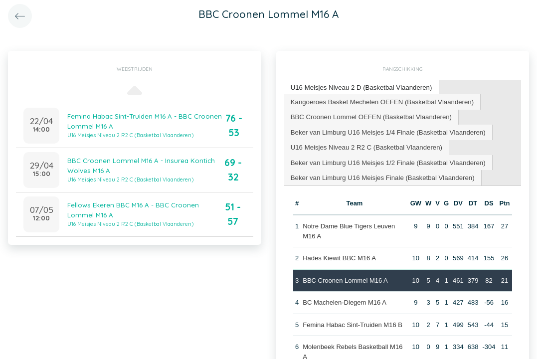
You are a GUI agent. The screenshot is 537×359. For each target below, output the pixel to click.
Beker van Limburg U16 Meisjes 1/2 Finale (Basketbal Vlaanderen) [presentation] (386, 161)
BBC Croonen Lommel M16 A (345, 278)
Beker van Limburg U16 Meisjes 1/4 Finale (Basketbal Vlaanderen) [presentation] (386, 131)
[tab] (360, 87)
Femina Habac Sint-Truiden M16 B (352, 323)
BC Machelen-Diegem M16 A (344, 301)
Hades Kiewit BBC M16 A (339, 256)
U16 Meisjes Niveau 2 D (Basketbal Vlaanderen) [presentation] (360, 87)
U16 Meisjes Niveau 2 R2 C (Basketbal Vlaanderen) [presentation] (365, 146)
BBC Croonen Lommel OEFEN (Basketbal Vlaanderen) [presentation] (370, 116)
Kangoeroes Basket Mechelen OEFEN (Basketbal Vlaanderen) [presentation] (381, 101)
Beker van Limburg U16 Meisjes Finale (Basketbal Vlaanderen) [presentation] (381, 176)
